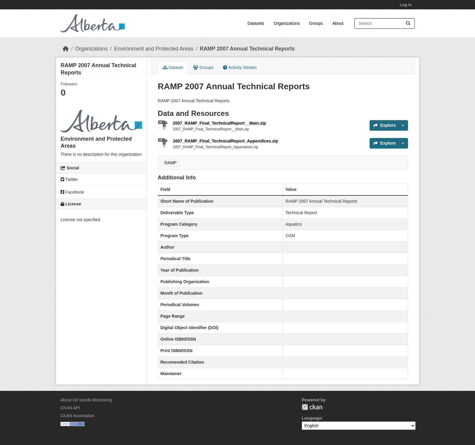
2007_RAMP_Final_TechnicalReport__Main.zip (219, 123)
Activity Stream (239, 67)
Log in (406, 4)
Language (312, 418)
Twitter (69, 179)
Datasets (255, 23)
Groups (316, 23)
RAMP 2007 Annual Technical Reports (247, 49)
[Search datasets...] (384, 23)
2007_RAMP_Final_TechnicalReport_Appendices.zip (225, 141)
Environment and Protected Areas (154, 49)
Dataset (173, 67)
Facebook (72, 192)
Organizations (287, 23)
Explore (385, 125)
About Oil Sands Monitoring (86, 400)
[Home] (66, 49)
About (338, 23)
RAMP (170, 162)
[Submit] (408, 23)
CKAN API (70, 407)
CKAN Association (77, 415)
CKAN (312, 407)
